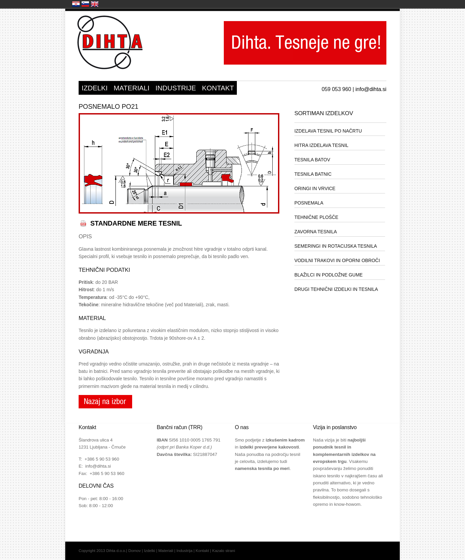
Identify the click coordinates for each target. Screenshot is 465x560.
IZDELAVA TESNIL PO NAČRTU (328, 131)
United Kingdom (95, 4)
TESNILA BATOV (312, 159)
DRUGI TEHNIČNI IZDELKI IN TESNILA (336, 289)
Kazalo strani (223, 550)
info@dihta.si (370, 89)
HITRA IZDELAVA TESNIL (321, 145)
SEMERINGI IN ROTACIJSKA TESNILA (335, 246)
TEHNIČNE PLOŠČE (316, 217)
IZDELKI (95, 88)
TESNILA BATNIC (313, 174)
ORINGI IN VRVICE (315, 188)
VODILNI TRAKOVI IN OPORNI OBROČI (337, 260)
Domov (134, 550)
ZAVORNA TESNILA (315, 231)
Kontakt (202, 550)
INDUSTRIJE (176, 88)
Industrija (184, 550)
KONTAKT (218, 88)
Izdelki (149, 550)
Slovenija (85, 4)
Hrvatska (76, 4)
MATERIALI (132, 88)
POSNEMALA (308, 203)
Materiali (165, 550)
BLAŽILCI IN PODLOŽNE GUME (328, 274)
